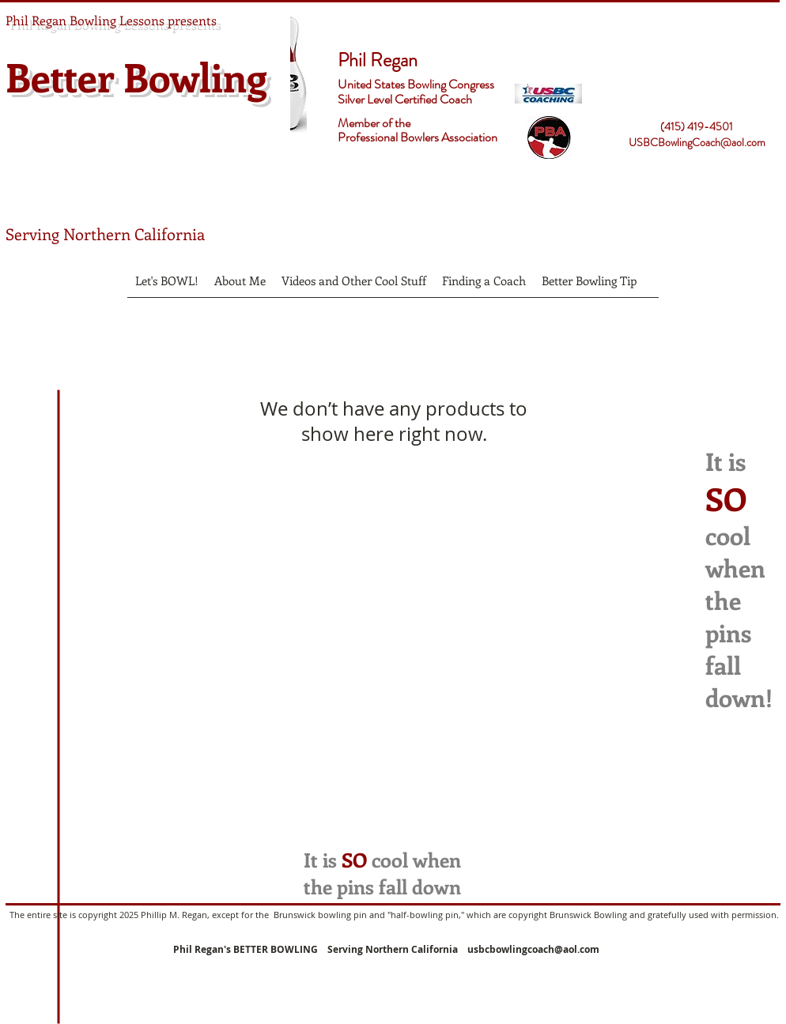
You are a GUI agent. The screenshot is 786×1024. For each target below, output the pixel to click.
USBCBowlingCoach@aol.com (697, 142)
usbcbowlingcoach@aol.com (533, 949)
